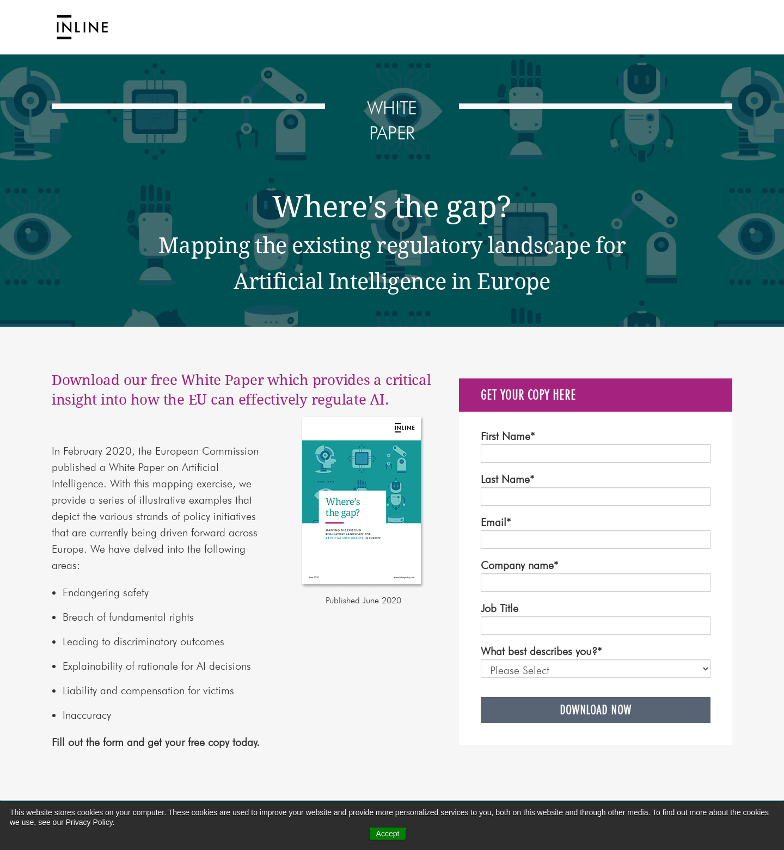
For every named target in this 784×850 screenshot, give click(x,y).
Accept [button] (388, 833)
